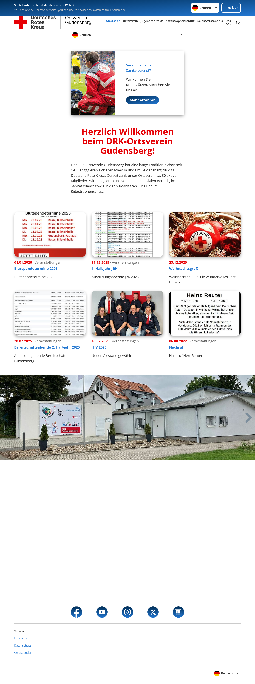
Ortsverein (130, 21)
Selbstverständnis (210, 21)
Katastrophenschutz (180, 21)
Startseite (113, 21)
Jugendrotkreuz (152, 21)
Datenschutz (22, 645)
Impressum (21, 638)
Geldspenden (23, 653)
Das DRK (229, 22)
